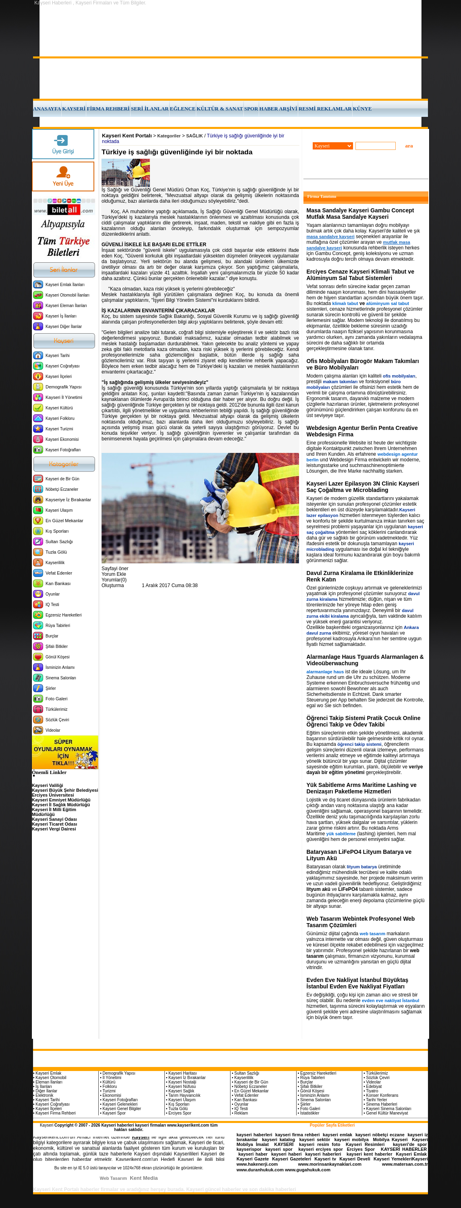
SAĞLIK (194, 135)
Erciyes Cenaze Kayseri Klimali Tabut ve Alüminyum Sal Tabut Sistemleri (360, 274)
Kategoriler (169, 135)
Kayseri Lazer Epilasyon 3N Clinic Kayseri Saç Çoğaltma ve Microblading (363, 486)
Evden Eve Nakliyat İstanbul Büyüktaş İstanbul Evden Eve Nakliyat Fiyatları (358, 983)
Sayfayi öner (115, 568)
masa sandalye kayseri (331, 236)
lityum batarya (362, 866)
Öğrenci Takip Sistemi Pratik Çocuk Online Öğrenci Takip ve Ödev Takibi (364, 721)
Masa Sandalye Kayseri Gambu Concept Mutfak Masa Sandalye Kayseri (360, 213)
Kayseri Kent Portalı (127, 136)
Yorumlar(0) (114, 580)
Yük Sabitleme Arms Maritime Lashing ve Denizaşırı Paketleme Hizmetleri (362, 788)
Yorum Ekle (114, 574)
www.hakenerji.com (257, 1164)
